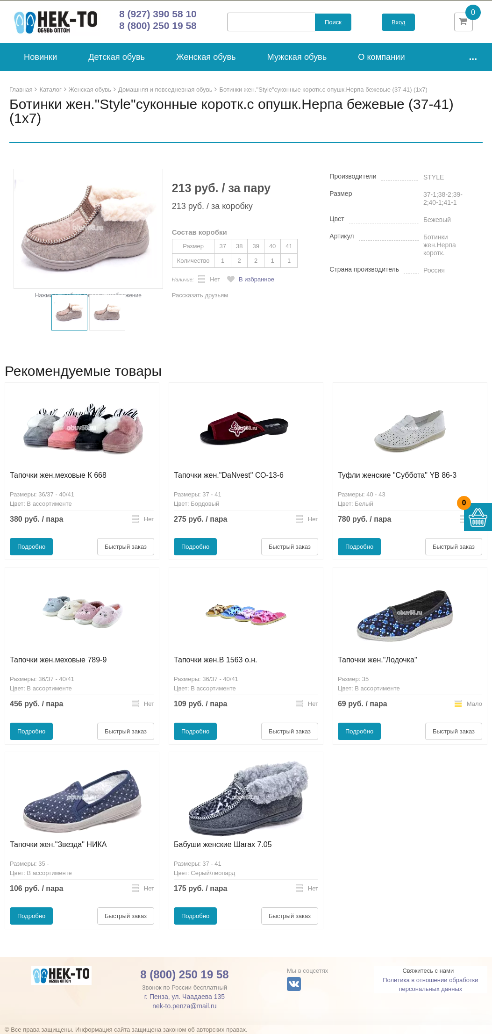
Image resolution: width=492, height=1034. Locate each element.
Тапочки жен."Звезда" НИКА (58, 844)
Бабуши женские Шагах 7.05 (223, 844)
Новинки (40, 57)
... (473, 56)
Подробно (31, 546)
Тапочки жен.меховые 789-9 (58, 660)
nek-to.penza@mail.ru (184, 1006)
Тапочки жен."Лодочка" (377, 660)
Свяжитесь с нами (428, 970)
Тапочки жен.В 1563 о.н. (215, 660)
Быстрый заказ (126, 546)
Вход (398, 22)
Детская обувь (116, 57)
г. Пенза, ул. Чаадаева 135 (184, 996)
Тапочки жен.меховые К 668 (58, 475)
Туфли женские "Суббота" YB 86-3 (397, 475)
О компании (381, 57)
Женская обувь (206, 57)
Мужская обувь (297, 57)
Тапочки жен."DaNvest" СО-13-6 (229, 475)
